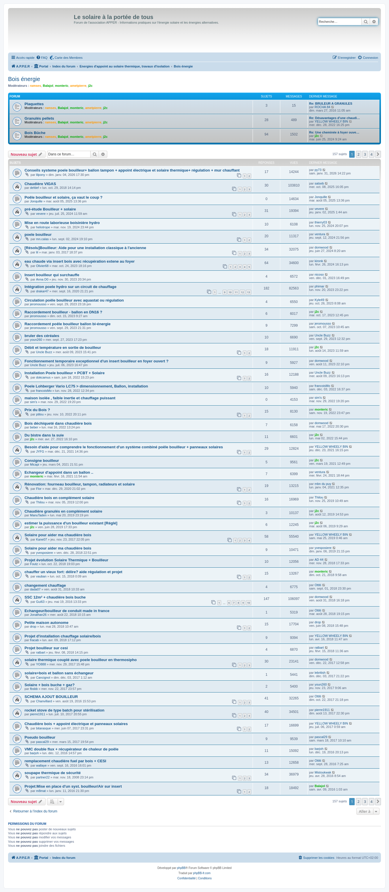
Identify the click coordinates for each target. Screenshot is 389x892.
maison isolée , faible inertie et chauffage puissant (70, 398)
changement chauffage (45, 585)
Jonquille (36, 201)
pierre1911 (37, 714)
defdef (34, 187)
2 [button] (359, 154)
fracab (34, 640)
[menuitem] (42, 57)
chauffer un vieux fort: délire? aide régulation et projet (73, 572)
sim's (33, 402)
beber (34, 427)
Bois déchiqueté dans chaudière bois (58, 423)
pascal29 (42, 742)
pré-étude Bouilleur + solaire (50, 209)
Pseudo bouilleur (40, 737)
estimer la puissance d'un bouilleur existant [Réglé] (71, 523)
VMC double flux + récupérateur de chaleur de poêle (72, 749)
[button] (378, 154)
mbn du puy (323, 483)
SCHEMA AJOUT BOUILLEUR (51, 697)
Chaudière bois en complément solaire (59, 498)
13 (248, 292)
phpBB (181, 868)
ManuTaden (38, 515)
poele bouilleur (38, 234)
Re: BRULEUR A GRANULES (330, 103)
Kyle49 (319, 300)
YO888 (41, 664)
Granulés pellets (39, 118)
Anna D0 (42, 279)
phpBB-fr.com (202, 873)
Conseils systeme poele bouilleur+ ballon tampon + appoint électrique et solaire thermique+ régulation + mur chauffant (132, 170)
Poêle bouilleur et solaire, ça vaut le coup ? (63, 197)
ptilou (40, 414)
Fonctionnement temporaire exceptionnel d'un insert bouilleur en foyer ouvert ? (96, 361)
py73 (318, 170)
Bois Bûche (35, 133)
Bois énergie (24, 79)
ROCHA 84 (322, 107)
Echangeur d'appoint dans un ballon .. (59, 472)
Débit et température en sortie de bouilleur (63, 347)
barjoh (34, 753)
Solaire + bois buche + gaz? (50, 685)
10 (230, 292)
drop (33, 626)
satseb (319, 183)
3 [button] (365, 154)
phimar (319, 286)
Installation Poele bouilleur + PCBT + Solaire (65, 373)
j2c (90, 85)
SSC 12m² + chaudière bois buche (55, 597)
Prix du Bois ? (37, 410)
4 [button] (372, 154)
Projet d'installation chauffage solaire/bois (63, 636)
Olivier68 (42, 266)
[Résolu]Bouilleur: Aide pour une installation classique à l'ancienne (85, 248)
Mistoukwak (323, 772)
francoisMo (44, 390)
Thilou (40, 502)
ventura (320, 234)
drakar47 (42, 291)
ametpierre (78, 85)
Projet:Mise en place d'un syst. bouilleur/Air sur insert (73, 786)
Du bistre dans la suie (44, 435)
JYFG (40, 451)
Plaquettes (34, 104)
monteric (61, 85)
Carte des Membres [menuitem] (69, 57)
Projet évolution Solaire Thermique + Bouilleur (66, 560)
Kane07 (41, 539)
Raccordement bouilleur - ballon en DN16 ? (63, 312)
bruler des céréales (42, 336)
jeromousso (38, 304)
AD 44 (319, 559)
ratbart (40, 652)
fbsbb (34, 688)
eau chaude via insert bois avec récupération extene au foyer (80, 261)
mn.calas (42, 239)
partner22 (43, 777)
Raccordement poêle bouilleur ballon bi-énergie (67, 324)
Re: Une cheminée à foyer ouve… (334, 132)
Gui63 (40, 601)
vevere (41, 213)
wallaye (41, 765)
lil (37, 252)
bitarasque (43, 728)
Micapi (34, 464)
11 (236, 292)
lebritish (320, 672)
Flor (39, 488)
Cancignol (43, 677)
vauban (41, 576)
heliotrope (43, 227)
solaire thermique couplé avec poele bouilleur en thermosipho (81, 660)
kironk (319, 261)
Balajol (48, 85)
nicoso (319, 274)
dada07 (35, 589)
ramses (35, 85)
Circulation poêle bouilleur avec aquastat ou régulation (74, 300)
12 (242, 292)
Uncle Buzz (323, 335)
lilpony (40, 174)
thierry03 (321, 222)
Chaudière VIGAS (40, 184)
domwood (321, 247)
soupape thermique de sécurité (53, 773)
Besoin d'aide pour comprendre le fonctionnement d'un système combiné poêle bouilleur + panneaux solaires (124, 447)
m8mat (41, 791)
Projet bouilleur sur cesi (46, 648)
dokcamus (43, 377)
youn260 (36, 339)
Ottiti (318, 585)
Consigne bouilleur (42, 460)
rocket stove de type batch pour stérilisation (64, 710)
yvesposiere (44, 552)
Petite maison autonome (46, 622)
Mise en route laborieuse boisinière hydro (62, 223)
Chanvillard (44, 701)
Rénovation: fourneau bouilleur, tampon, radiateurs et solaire (80, 484)
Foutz (34, 564)
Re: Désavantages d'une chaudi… (334, 118)
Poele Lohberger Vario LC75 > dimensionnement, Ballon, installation (86, 386)
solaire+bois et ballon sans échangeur (59, 673)
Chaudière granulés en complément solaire (63, 511)
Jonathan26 (38, 614)
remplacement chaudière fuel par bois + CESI (65, 761)
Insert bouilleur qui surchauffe (52, 275)
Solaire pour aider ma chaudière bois (58, 535)
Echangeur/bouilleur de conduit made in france (67, 611)
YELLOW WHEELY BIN (331, 121)
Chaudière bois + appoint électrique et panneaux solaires (76, 724)
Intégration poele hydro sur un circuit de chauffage (70, 287)
